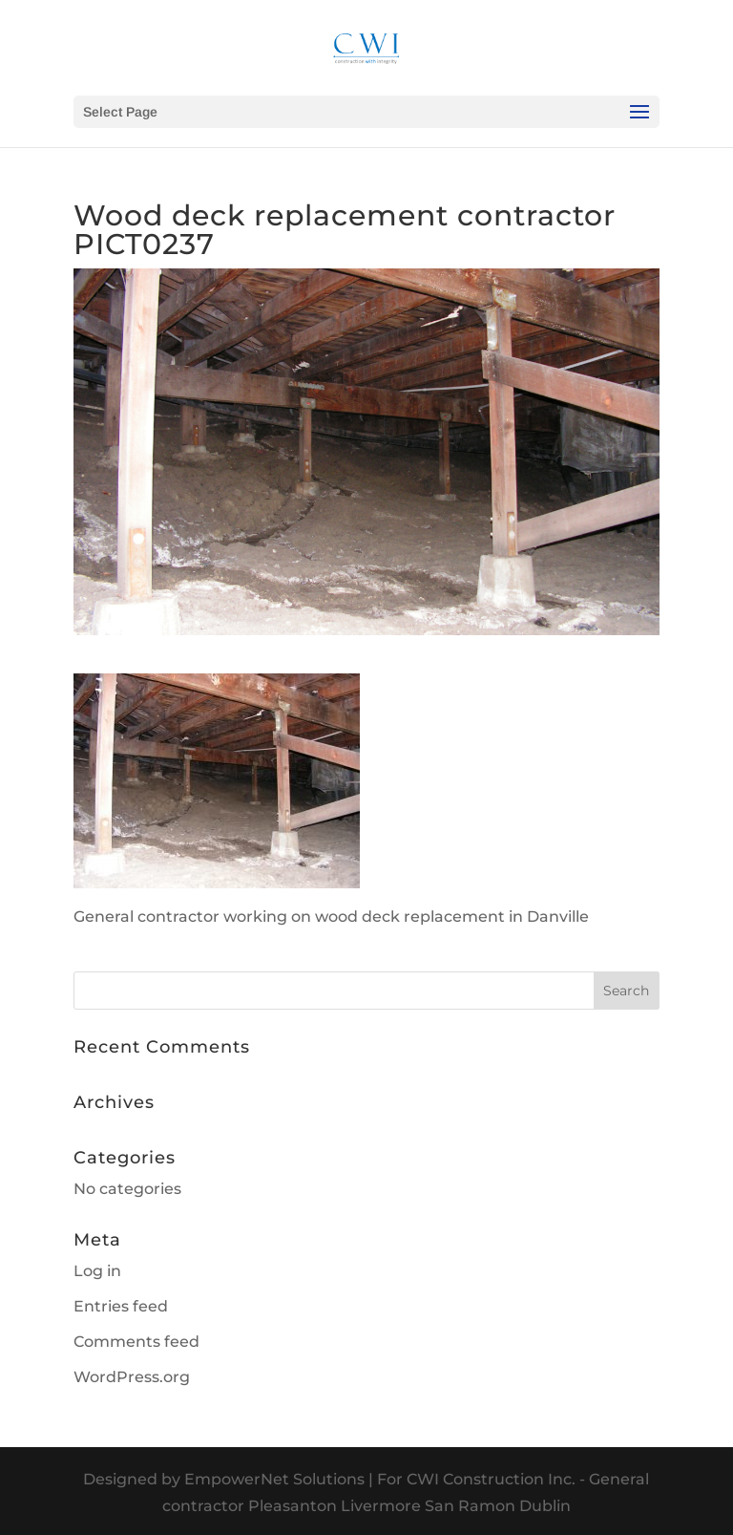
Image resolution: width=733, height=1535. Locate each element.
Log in (97, 1271)
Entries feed (120, 1306)
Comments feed (136, 1341)
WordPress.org (131, 1377)
